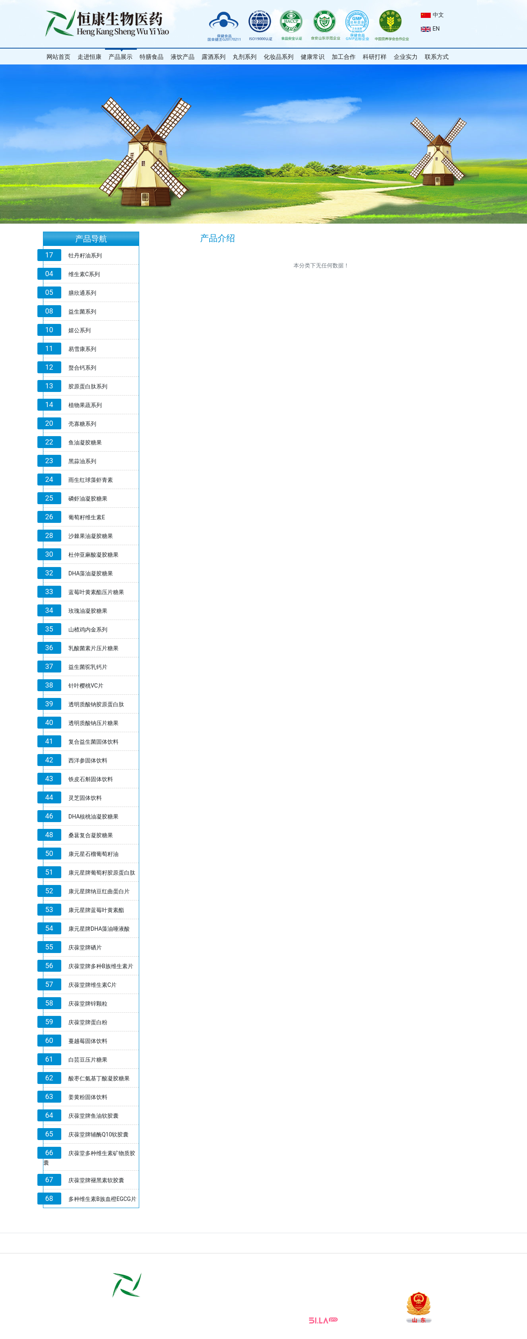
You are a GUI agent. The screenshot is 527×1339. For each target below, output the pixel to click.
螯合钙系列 (82, 367)
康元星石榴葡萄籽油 (93, 854)
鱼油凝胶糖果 (85, 442)
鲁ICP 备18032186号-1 (230, 1331)
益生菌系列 (82, 311)
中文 (432, 15)
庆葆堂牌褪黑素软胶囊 (96, 1180)
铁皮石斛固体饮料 (90, 779)
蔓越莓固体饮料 (87, 1041)
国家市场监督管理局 (138, 1262)
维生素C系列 (84, 274)
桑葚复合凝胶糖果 (90, 835)
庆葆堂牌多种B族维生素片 (100, 966)
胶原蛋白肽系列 (87, 386)
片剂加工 (238, 1262)
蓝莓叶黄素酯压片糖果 (96, 592)
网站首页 (58, 56)
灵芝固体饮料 (85, 798)
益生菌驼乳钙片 (87, 667)
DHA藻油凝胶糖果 (90, 573)
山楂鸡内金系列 (87, 629)
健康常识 (313, 56)
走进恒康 (89, 56)
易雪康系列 (82, 349)
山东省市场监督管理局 (195, 1262)
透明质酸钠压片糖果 (93, 723)
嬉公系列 (79, 330)
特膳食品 (151, 56)
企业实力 (406, 56)
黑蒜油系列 (82, 461)
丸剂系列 (245, 56)
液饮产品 (182, 56)
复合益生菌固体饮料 (93, 742)
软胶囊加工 (325, 1262)
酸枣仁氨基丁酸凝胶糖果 (99, 1078)
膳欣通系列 (82, 293)
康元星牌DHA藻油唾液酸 (99, 929)
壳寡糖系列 (82, 424)
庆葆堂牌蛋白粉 (87, 1022)
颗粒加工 (264, 1262)
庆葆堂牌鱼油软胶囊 (93, 1116)
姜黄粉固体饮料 (87, 1097)
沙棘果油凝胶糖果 (90, 536)
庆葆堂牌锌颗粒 (87, 1003)
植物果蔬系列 (85, 405)
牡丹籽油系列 (85, 255)
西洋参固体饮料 (87, 760)
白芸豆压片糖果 (87, 1059)
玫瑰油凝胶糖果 (87, 611)
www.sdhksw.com (220, 1309)
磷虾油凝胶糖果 (87, 498)
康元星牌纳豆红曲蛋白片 (99, 891)
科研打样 (375, 56)
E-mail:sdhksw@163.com (275, 1309)
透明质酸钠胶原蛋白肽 (96, 704)
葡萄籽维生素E (86, 517)
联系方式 (437, 56)
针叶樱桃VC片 (85, 685)
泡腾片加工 (293, 1262)
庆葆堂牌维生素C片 (92, 985)
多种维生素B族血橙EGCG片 (102, 1199)
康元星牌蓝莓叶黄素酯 (96, 910)
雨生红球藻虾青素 (90, 480)
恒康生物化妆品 (362, 1262)
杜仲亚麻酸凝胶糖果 (93, 555)
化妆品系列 (279, 56)
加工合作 (344, 56)
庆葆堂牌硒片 (85, 947)
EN (430, 28)
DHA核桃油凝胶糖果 (93, 816)
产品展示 (120, 56)
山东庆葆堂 (400, 1262)
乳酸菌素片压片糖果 (93, 648)
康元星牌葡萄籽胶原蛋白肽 (101, 872)
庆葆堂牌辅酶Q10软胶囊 (98, 1134)
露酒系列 (214, 56)
